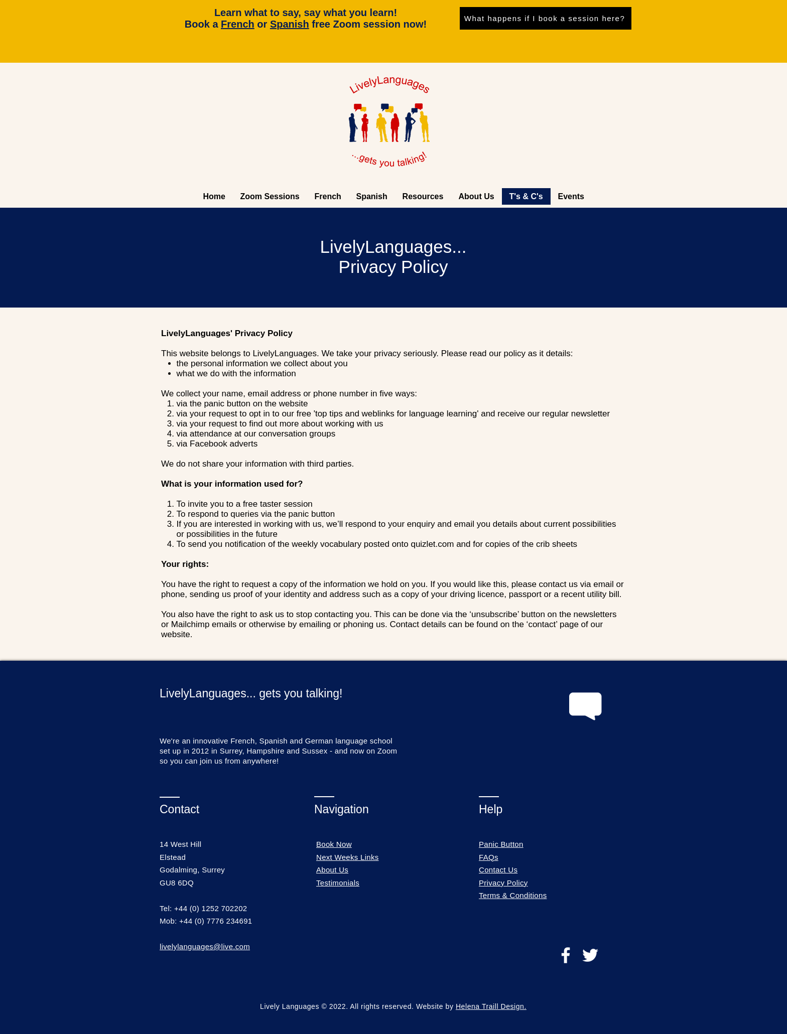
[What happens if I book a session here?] (545, 18)
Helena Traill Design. (491, 1006)
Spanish (289, 24)
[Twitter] (590, 955)
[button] (423, 196)
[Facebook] (565, 955)
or (245, 24)
